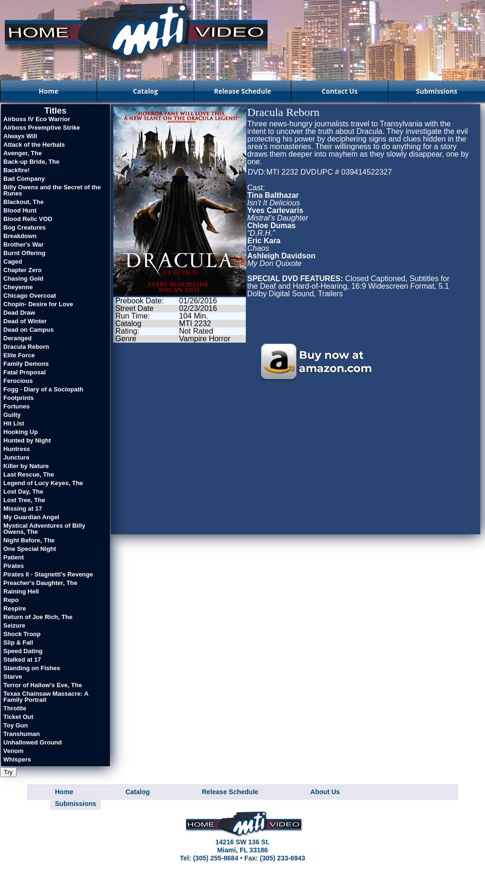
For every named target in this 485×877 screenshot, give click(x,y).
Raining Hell (21, 591)
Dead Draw (19, 312)
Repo (11, 599)
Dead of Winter (25, 321)
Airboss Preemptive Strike (41, 127)
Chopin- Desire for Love (38, 304)
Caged (12, 261)
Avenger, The (22, 153)
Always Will (20, 136)
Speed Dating (23, 651)
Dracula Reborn (26, 346)
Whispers (17, 759)
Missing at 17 (22, 508)
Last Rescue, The (28, 474)
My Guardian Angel (31, 517)
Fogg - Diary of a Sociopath (43, 389)
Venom (13, 750)
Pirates (13, 565)
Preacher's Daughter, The (40, 582)
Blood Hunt (19, 210)
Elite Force (19, 355)
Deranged (17, 338)
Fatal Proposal (24, 372)
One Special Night (29, 548)
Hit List (13, 423)
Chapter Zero (22, 270)
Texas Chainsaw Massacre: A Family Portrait (45, 696)
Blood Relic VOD (27, 218)
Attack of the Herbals (34, 144)
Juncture (16, 457)
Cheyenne (18, 287)
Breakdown (19, 235)
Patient (13, 557)
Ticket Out (18, 716)
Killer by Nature (26, 466)
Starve (12, 676)
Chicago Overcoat (29, 295)
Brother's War (23, 244)
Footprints (18, 397)
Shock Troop (22, 634)
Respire (14, 608)
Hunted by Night (27, 440)
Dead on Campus (28, 329)
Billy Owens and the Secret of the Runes (52, 190)
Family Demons (26, 363)
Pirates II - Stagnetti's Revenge (48, 574)
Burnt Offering (24, 253)
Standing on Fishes (31, 668)
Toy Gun (15, 725)
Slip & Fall (18, 642)
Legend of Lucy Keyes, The (43, 483)
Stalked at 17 (22, 659)
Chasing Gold (23, 278)
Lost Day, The (23, 491)
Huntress (16, 448)
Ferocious (18, 380)
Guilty (12, 414)
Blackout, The (23, 201)
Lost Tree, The (24, 500)
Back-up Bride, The (31, 161)
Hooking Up (20, 431)
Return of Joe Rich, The (37, 616)
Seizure (14, 625)
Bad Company (24, 178)
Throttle (14, 708)
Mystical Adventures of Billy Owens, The (44, 528)
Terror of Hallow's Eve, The (42, 685)
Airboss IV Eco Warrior (36, 119)
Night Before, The (28, 540)
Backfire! (16, 170)
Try (8, 772)
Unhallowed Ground (32, 742)
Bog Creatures (24, 227)
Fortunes (16, 406)
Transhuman (21, 733)
